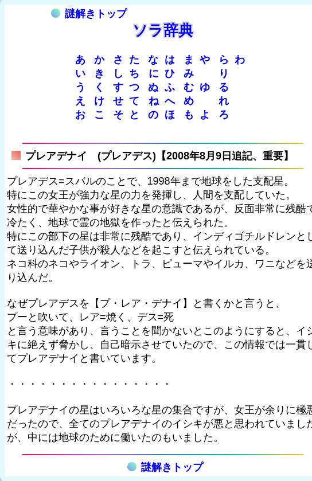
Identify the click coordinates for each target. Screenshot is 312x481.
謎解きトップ (89, 13)
